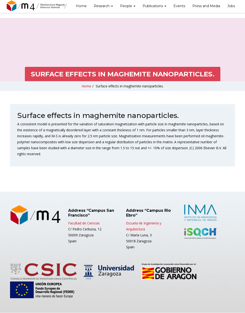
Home (81, 6)
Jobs (231, 6)
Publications (154, 6)
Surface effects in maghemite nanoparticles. (130, 86)
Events (179, 6)
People (127, 6)
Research (103, 6)
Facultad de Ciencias (84, 223)
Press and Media (206, 6)
